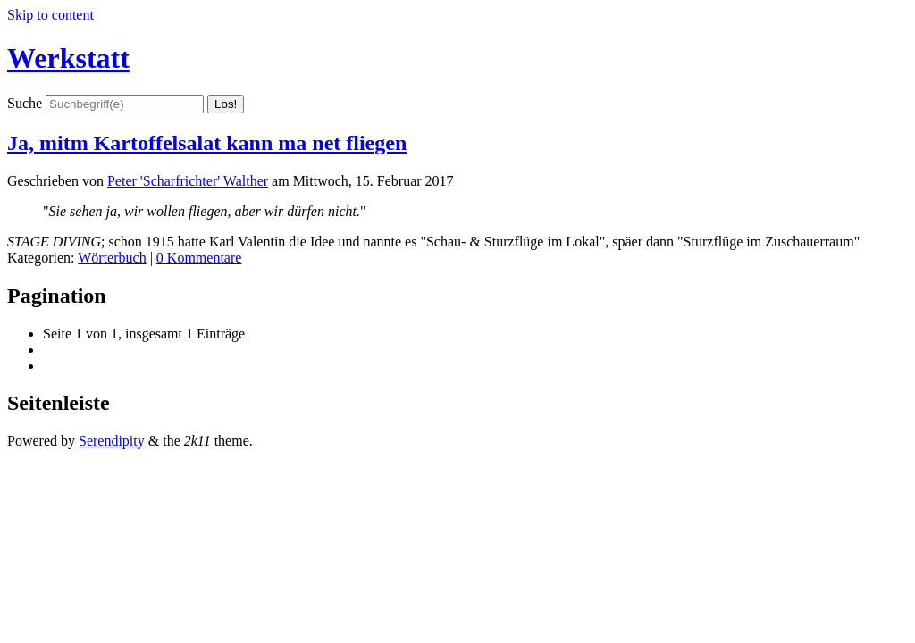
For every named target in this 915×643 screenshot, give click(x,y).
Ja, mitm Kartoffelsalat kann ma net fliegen (207, 142)
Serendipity (112, 440)
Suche (24, 103)
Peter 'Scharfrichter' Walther (187, 180)
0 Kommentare (199, 257)
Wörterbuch (112, 257)
